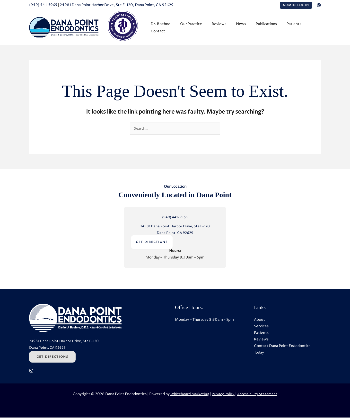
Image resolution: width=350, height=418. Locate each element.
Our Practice (195, 27)
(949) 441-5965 (43, 5)
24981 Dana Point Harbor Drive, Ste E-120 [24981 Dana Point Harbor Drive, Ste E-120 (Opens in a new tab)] (174, 227)
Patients (288, 27)
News (240, 27)
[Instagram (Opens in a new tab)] (319, 5)
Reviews (220, 27)
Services (261, 326)
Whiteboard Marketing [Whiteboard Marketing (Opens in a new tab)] (189, 394)
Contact (310, 27)
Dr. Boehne (167, 27)
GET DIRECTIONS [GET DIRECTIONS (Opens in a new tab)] (152, 243)
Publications (263, 27)
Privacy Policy (223, 394)
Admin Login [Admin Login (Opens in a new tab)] (296, 5)
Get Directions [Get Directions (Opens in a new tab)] (52, 357)
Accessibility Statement (258, 394)
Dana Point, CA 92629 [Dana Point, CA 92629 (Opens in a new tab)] (175, 233)
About (259, 320)
